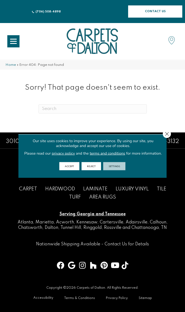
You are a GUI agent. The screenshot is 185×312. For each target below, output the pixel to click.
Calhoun (158, 222)
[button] (155, 11)
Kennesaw (86, 222)
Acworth (65, 222)
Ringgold (92, 228)
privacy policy (63, 153)
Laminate (95, 189)
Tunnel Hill (70, 228)
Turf (75, 197)
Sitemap (145, 298)
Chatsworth (30, 228)
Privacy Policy (117, 298)
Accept (69, 166)
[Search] (92, 108)
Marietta (44, 222)
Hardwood (60, 189)
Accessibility (43, 298)
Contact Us (116, 244)
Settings (114, 166)
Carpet (28, 189)
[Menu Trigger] (13, 41)
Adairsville (136, 222)
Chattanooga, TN (149, 228)
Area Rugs (102, 197)
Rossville (112, 228)
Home (10, 65)
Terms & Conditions (79, 298)
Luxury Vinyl (132, 189)
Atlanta (25, 222)
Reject (91, 166)
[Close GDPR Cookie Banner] (167, 134)
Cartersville (111, 222)
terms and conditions (107, 153)
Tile (161, 189)
